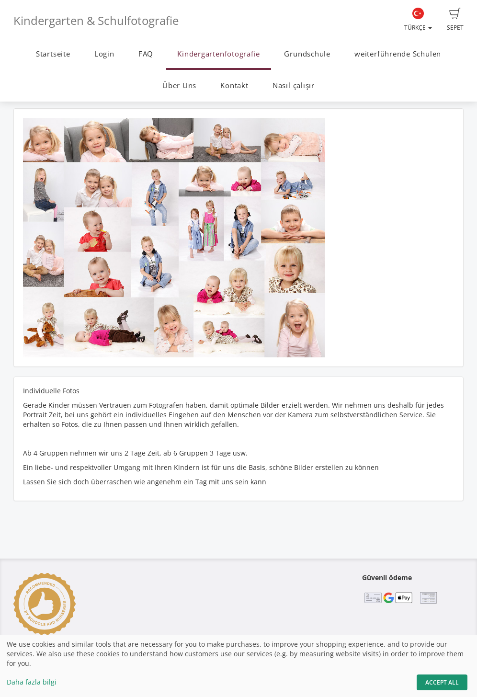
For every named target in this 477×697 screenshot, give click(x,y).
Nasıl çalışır (294, 85)
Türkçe (418, 20)
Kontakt (234, 85)
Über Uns (179, 85)
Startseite (53, 54)
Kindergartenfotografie (218, 54)
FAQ (145, 54)
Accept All (442, 682)
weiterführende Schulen (397, 54)
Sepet (455, 20)
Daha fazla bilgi (32, 681)
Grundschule (307, 54)
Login (104, 54)
